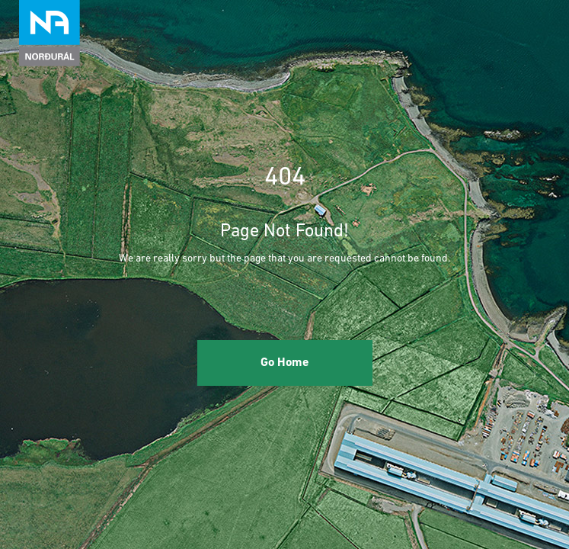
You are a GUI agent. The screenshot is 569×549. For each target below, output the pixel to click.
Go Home (284, 363)
